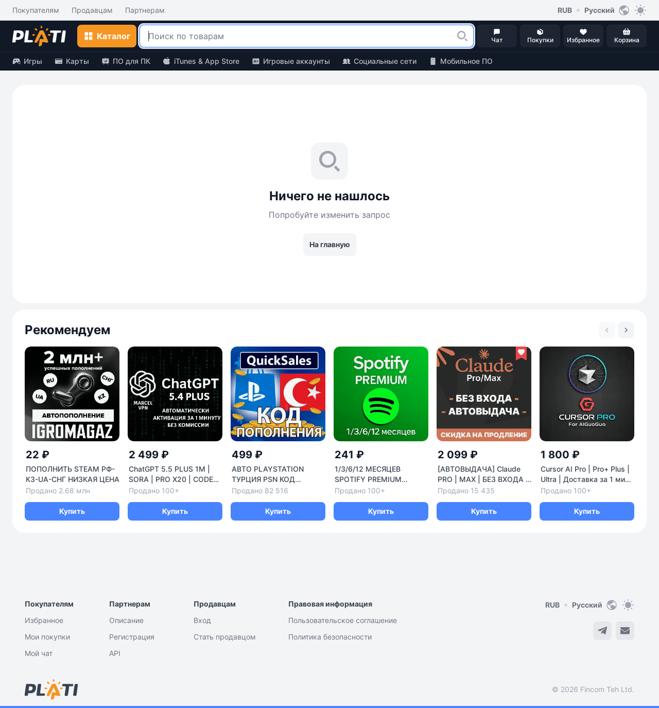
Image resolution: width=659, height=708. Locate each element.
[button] (462, 36)
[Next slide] (626, 330)
